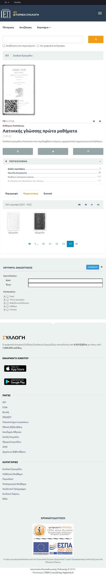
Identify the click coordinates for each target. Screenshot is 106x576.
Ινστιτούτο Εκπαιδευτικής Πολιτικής (48, 569)
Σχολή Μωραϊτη (10, 437)
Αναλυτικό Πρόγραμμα (14, 489)
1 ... (36, 243)
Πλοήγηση (8, 27)
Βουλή (5, 412)
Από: (8, 280)
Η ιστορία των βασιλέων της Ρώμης (26, 181)
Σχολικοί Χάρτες (10, 494)
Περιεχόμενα (18, 161)
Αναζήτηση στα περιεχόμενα (19, 45)
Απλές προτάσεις (16, 169)
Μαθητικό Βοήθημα (12, 474)
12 (56, 243)
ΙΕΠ (7, 55)
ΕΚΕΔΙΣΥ (6, 417)
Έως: (8, 284)
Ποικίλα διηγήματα (17, 173)
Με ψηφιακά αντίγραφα (51, 45)
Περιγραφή (11, 193)
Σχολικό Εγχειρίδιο (23, 55)
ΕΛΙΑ (4, 407)
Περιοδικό (7, 479)
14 (70, 243)
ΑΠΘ (4, 447)
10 (43, 243)
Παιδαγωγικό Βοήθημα (14, 484)
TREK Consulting (53, 572)
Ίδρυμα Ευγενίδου (11, 442)
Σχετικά (48, 193)
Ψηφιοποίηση (30, 193)
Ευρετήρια (44, 27)
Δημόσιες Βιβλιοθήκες (14, 451)
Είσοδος (17, 2)
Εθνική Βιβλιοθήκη (12, 427)
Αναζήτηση (25, 27)
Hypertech (68, 572)
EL (7, 2)
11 (50, 243)
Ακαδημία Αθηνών (11, 432)
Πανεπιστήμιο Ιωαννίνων (15, 422)
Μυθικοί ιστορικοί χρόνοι (21, 177)
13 (63, 243)
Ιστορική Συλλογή (26, 13)
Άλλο (5, 498)
